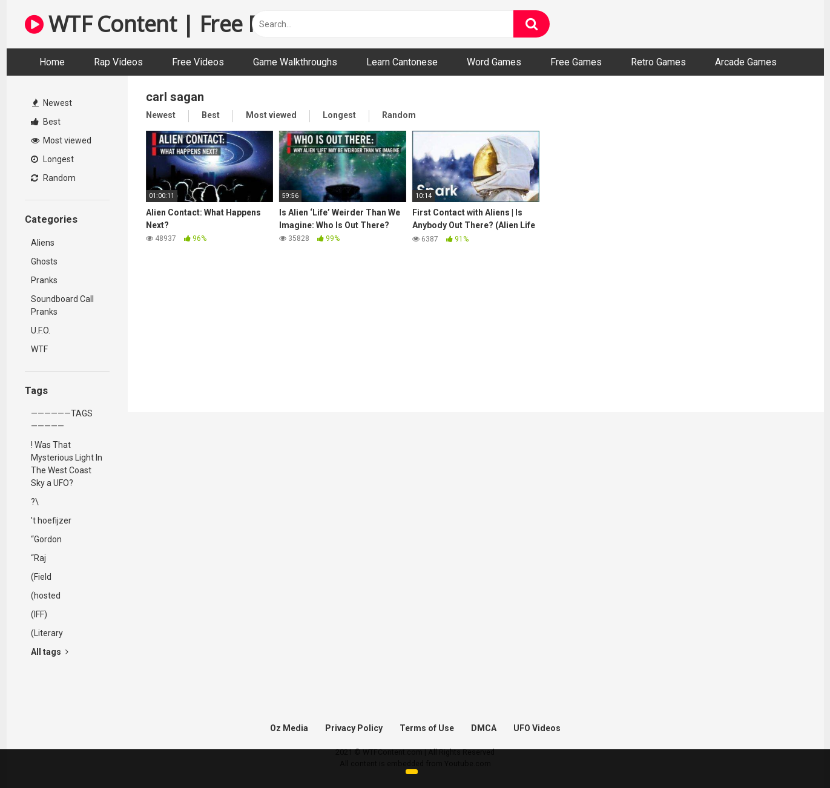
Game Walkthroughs (295, 62)
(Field (41, 577)
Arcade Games (746, 62)
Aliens (42, 243)
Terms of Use (427, 728)
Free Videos (198, 62)
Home (52, 62)
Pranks (44, 280)
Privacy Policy (354, 728)
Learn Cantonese (402, 62)
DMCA (483, 728)
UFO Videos (537, 728)
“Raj (38, 558)
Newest (52, 103)
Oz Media (289, 728)
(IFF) (39, 614)
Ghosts (44, 261)
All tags (49, 652)
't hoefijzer (51, 520)
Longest (52, 159)
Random (53, 178)
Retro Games (658, 62)
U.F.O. (40, 330)
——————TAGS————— (62, 420)
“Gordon (46, 539)
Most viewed (61, 140)
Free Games (576, 62)
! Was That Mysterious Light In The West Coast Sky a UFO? (66, 464)
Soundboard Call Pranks (62, 305)
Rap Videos (118, 62)
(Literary (47, 633)
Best (46, 121)
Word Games (494, 62)
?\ (35, 502)
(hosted (46, 595)
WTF (39, 349)
